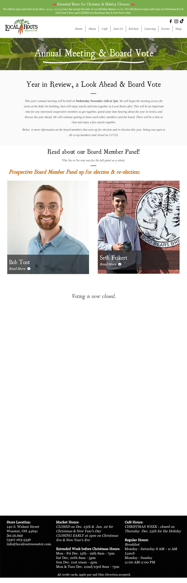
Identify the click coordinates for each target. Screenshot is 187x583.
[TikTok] (181, 21)
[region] (48, 228)
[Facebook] (170, 21)
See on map (15, 535)
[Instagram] (176, 21)
